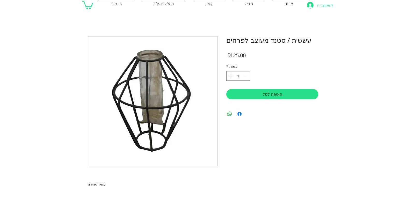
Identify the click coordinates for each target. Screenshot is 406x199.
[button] (87, 4)
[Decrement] (246, 75)
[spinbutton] (238, 75)
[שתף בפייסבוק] (239, 114)
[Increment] (230, 75)
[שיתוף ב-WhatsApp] (230, 114)
